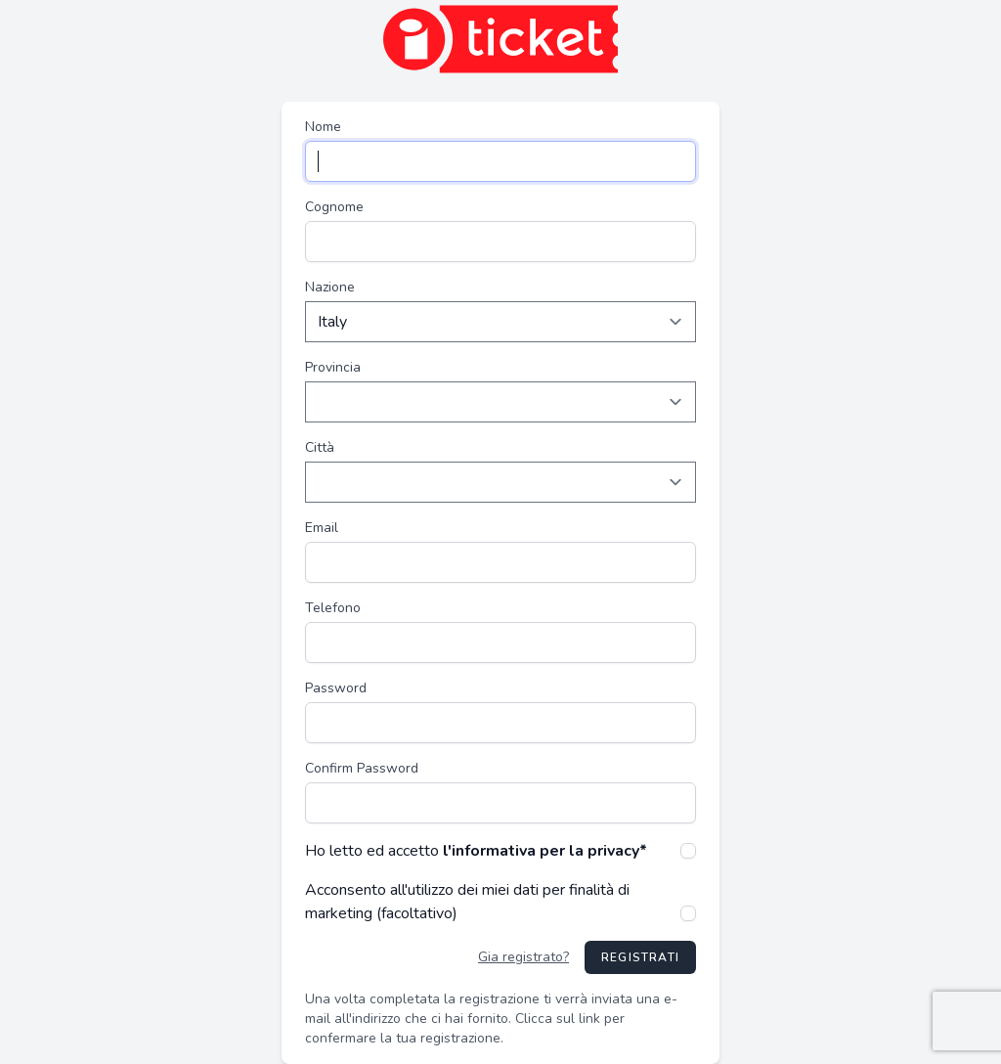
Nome (323, 126)
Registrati (640, 957)
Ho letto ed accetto (476, 851)
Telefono (333, 607)
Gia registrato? (523, 957)
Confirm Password (361, 768)
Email (321, 527)
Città (319, 447)
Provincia (333, 367)
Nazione (330, 287)
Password (336, 688)
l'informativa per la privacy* (545, 851)
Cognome (334, 207)
